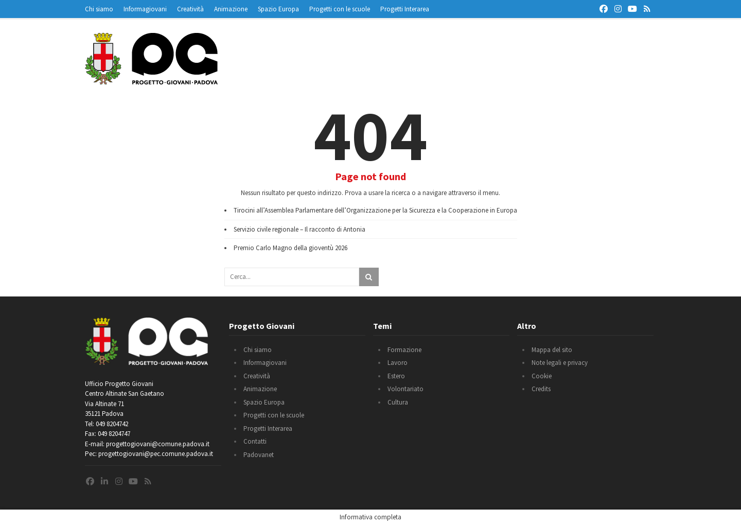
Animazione (231, 9)
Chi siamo (99, 9)
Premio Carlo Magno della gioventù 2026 (290, 247)
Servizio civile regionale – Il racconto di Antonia (299, 229)
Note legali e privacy (560, 362)
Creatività (190, 9)
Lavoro (397, 362)
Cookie (542, 376)
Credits (541, 388)
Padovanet (258, 454)
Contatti (255, 441)
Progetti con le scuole (339, 9)
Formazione (404, 349)
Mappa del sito (552, 349)
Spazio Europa (278, 9)
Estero (396, 376)
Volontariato (405, 388)
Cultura (397, 402)
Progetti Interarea (404, 9)
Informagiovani (145, 9)
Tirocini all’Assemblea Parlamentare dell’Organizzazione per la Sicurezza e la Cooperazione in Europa (375, 210)
